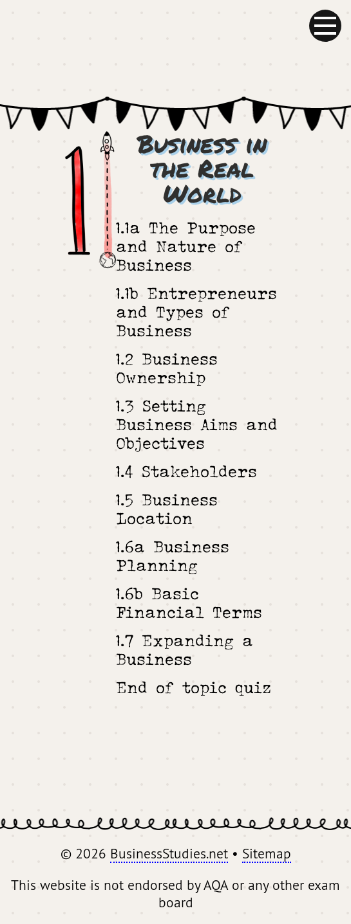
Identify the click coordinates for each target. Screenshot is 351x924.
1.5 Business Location (167, 508)
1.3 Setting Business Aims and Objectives (197, 424)
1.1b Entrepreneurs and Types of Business (196, 312)
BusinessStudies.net (169, 853)
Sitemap (266, 853)
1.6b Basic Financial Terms (189, 602)
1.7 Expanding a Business (184, 649)
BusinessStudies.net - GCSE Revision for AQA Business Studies (175, 48)
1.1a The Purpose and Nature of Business (186, 246)
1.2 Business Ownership (167, 367)
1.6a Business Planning (172, 555)
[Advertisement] (175, 763)
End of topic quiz (193, 687)
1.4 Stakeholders (186, 471)
